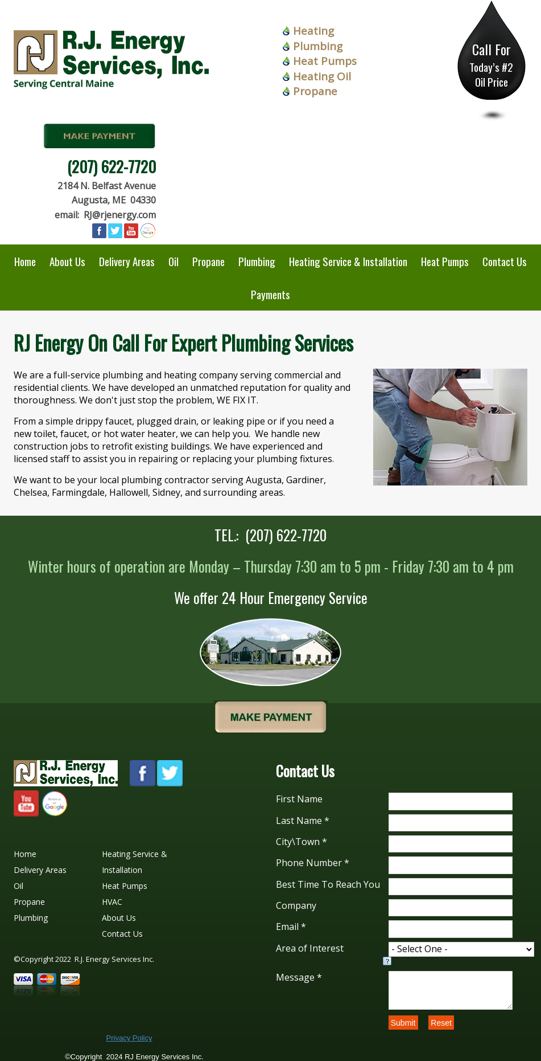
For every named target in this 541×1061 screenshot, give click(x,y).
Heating (313, 30)
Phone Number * (312, 862)
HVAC (112, 901)
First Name (299, 799)
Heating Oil (322, 76)
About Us (67, 261)
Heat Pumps (325, 61)
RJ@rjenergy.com (120, 215)
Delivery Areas (127, 261)
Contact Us (504, 261)
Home (25, 261)
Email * (291, 926)
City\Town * (301, 841)
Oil (173, 261)
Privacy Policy (129, 1038)
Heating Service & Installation (348, 261)
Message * (299, 977)
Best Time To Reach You (328, 884)
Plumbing (317, 46)
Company (296, 905)
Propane (315, 91)
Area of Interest (310, 948)
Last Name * (302, 820)
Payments (270, 294)
